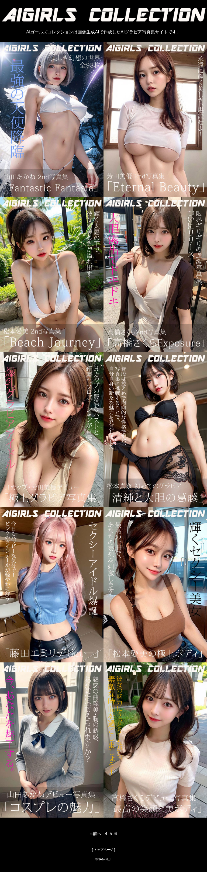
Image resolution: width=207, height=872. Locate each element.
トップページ (103, 850)
